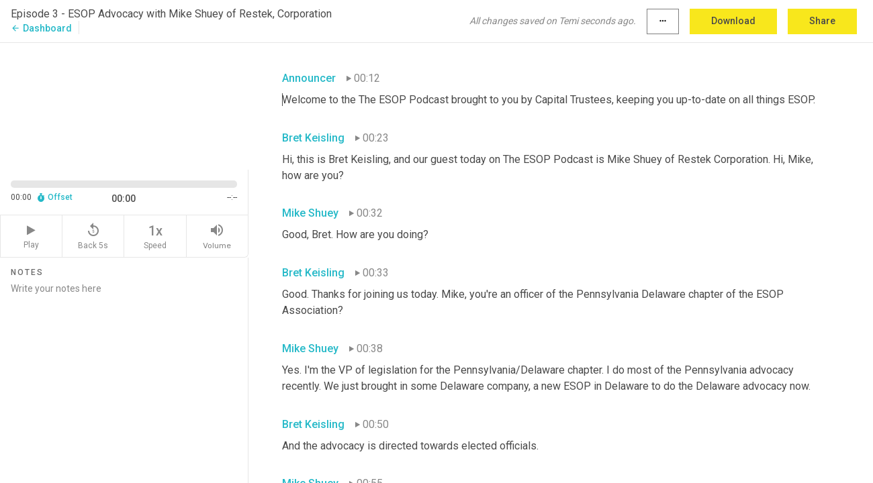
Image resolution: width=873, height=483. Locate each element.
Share (822, 20)
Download (733, 20)
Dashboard (41, 28)
